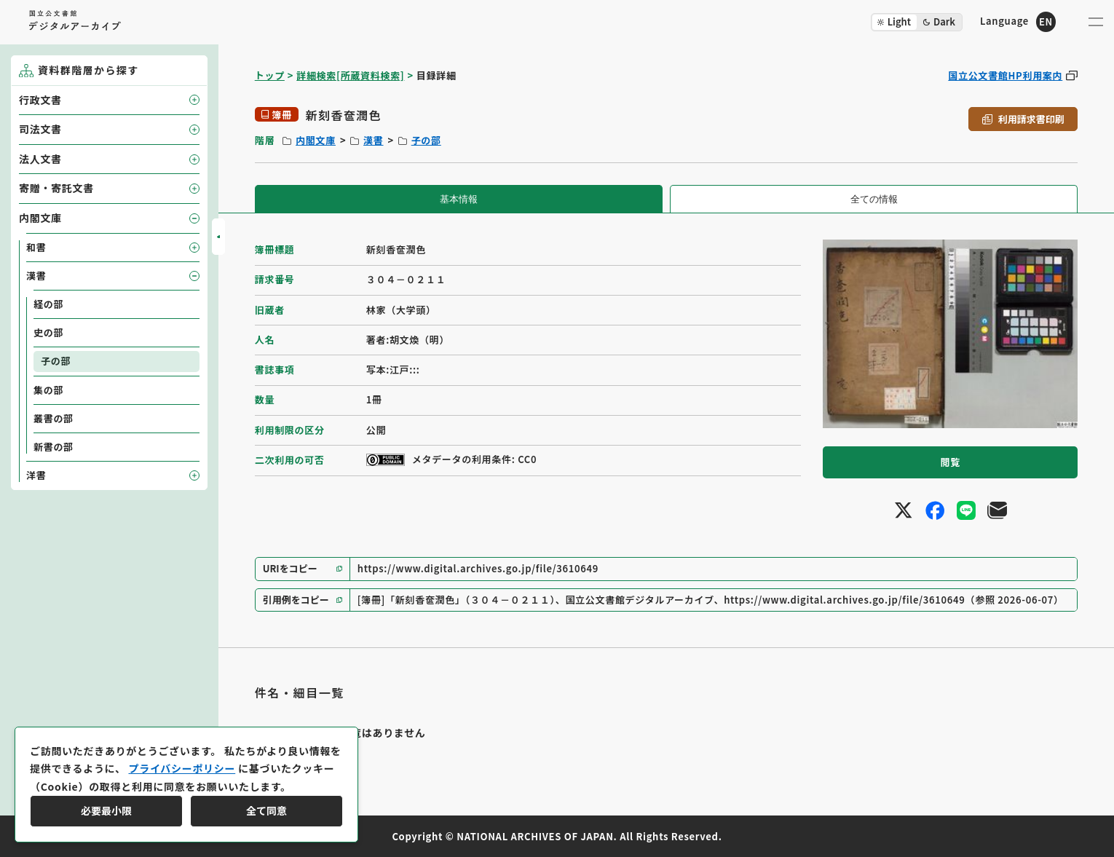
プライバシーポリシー (181, 768)
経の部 (48, 304)
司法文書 (40, 129)
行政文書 (40, 99)
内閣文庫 (316, 140)
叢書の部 (53, 418)
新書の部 (53, 447)
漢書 (373, 140)
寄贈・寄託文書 (56, 188)
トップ (270, 75)
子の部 (426, 140)
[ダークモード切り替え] (917, 22)
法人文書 (40, 158)
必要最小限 (106, 810)
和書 (36, 247)
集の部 (48, 390)
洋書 (36, 475)
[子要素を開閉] (194, 100)
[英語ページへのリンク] (1018, 21)
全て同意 (266, 810)
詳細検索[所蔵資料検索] (350, 75)
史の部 (48, 332)
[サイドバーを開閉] (218, 236)
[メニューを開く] (1096, 22)
